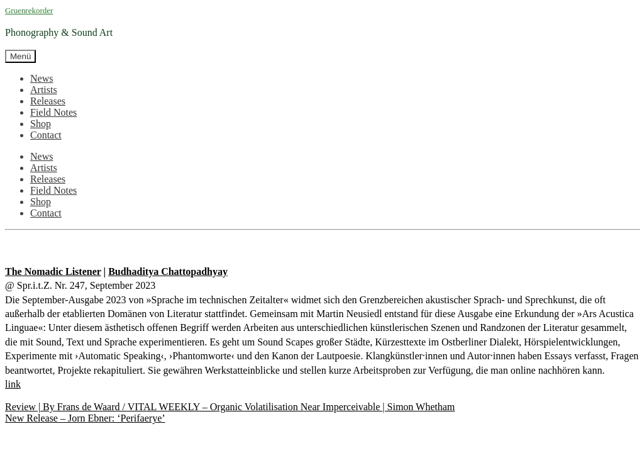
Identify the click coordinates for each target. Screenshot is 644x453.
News (41, 78)
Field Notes (53, 112)
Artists (43, 89)
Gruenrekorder (29, 10)
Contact (46, 135)
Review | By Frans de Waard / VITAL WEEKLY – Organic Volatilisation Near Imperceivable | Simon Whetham (230, 406)
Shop (40, 123)
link (13, 384)
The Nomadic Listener (53, 271)
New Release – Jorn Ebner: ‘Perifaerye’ (85, 418)
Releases (47, 101)
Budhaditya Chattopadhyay (168, 271)
